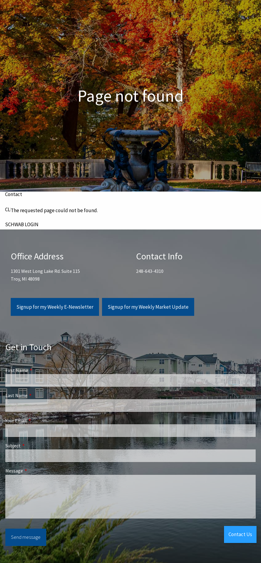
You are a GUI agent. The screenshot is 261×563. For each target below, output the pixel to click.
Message (35, 471)
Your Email (37, 420)
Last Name (37, 395)
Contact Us (240, 534)
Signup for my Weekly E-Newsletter (54, 307)
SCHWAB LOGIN (21, 224)
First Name (38, 370)
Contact (13, 194)
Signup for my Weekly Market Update (148, 307)
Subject (34, 446)
